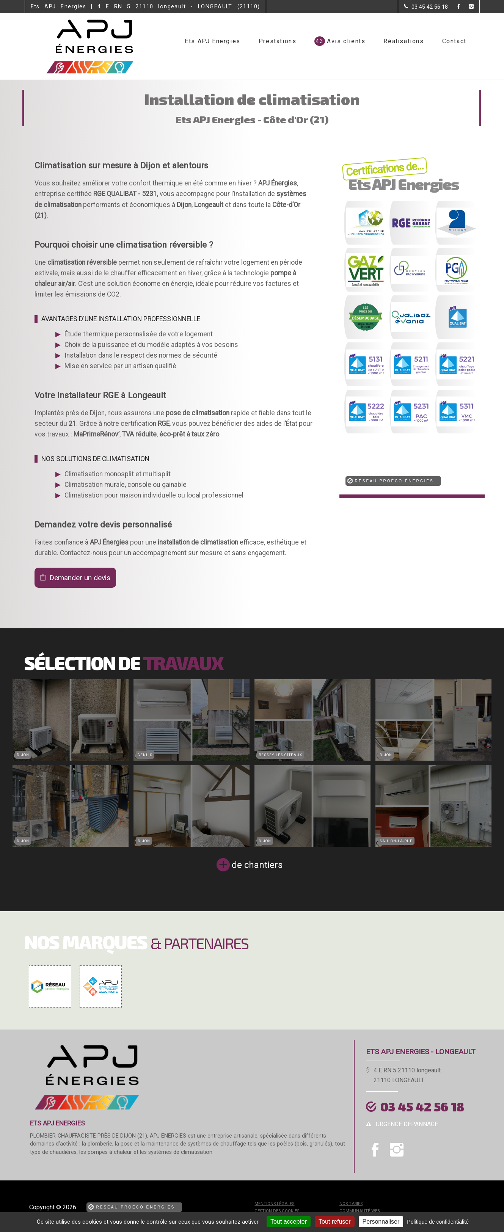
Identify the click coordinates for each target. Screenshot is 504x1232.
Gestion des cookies (276, 1210)
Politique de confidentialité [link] (438, 1222)
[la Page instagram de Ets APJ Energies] (467, 7)
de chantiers (257, 865)
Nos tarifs (351, 1203)
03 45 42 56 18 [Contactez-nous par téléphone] (422, 1106)
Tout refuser (334, 1221)
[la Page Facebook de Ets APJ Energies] (454, 7)
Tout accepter (288, 1221)
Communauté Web (359, 1210)
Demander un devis (79, 577)
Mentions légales (274, 1203)
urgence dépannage (407, 1124)
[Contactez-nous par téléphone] (426, 7)
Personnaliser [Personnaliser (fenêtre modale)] (381, 1221)
